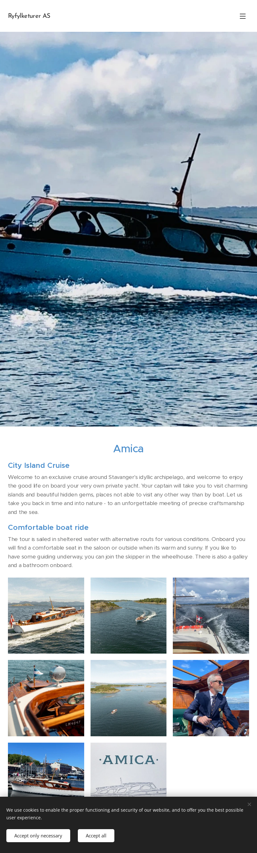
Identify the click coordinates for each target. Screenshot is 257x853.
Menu (243, 16)
